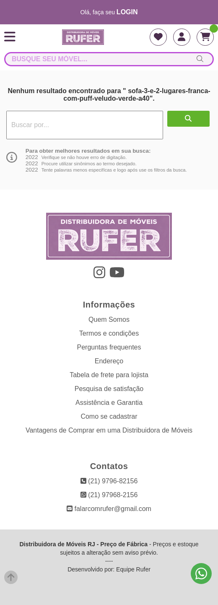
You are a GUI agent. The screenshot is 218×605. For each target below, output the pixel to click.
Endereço (109, 361)
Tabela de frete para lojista (109, 374)
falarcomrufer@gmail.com (109, 508)
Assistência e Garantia (109, 402)
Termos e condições (109, 333)
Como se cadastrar (108, 416)
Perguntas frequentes (109, 347)
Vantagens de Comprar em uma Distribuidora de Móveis (109, 430)
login (127, 12)
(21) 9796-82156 (109, 481)
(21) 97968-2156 (109, 494)
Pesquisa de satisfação (109, 388)
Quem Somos (109, 319)
